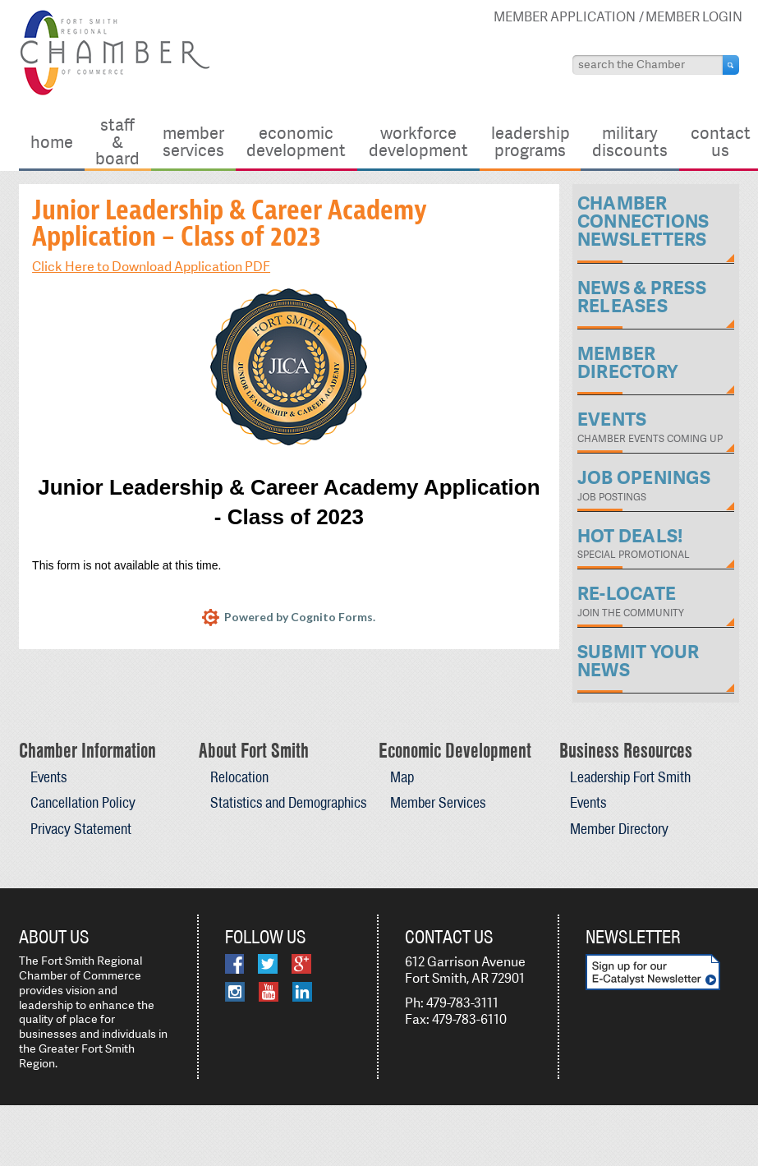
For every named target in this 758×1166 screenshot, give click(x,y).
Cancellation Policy (83, 802)
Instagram (235, 992)
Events (48, 777)
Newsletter (633, 936)
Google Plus (301, 964)
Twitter (268, 964)
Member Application (565, 16)
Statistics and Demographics (288, 802)
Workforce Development (418, 140)
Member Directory (619, 828)
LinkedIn (302, 992)
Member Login (693, 16)
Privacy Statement (80, 828)
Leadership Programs (530, 140)
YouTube (268, 992)
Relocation (239, 777)
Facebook (234, 964)
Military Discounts (630, 140)
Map (402, 777)
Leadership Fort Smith (630, 777)
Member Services (193, 140)
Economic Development (296, 140)
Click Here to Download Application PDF (151, 266)
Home (51, 141)
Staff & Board (117, 141)
